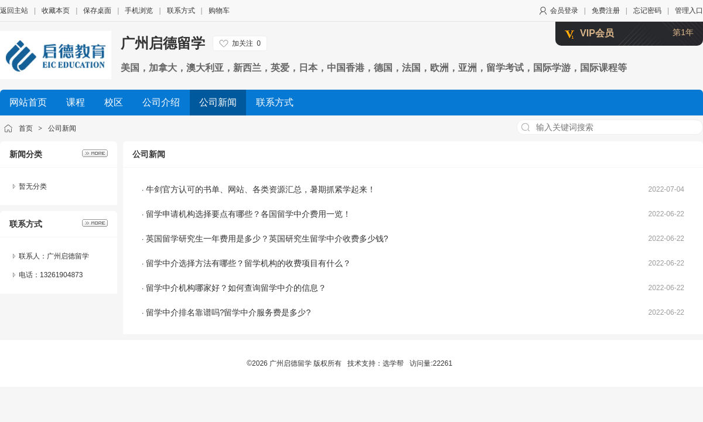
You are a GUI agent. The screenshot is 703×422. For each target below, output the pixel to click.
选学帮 (393, 363)
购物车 (219, 10)
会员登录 (564, 10)
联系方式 (181, 10)
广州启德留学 (163, 43)
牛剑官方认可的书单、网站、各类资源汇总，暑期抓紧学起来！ (261, 189)
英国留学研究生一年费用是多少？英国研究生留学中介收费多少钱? (267, 238)
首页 (26, 128)
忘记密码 (647, 10)
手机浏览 (139, 10)
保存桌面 (97, 10)
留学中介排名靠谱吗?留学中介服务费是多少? (228, 312)
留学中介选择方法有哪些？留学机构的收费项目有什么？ (248, 263)
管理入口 (689, 10)
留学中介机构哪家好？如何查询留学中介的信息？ (236, 287)
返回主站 (14, 10)
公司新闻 (62, 128)
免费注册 (606, 10)
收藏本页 (56, 10)
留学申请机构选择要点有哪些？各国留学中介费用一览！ (248, 214)
